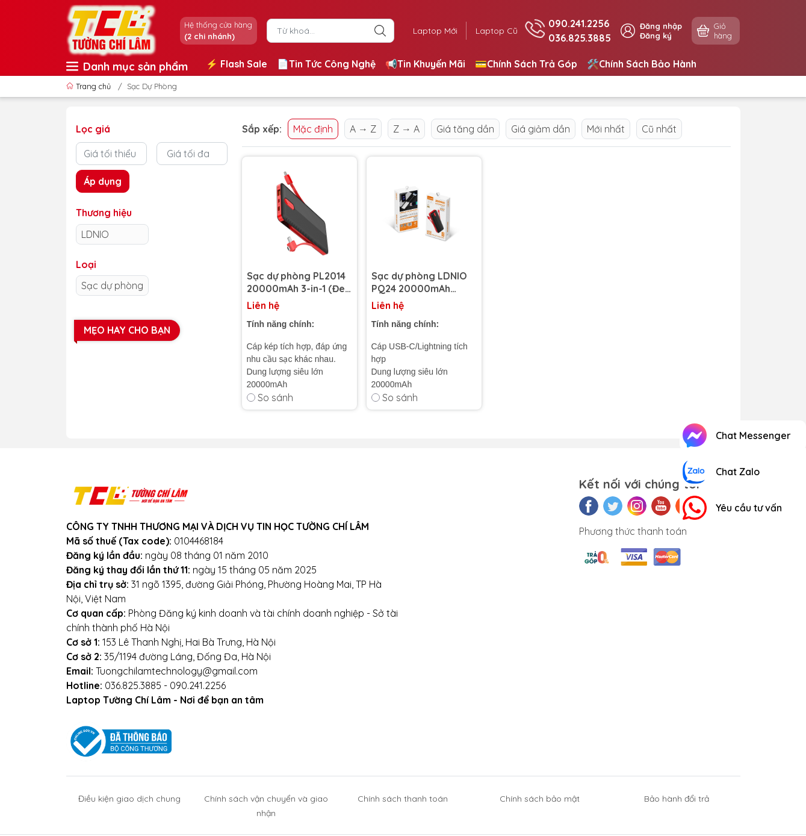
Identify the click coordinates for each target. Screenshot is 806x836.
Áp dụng (103, 181)
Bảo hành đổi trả (676, 798)
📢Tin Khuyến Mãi (425, 64)
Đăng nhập (661, 26)
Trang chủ (89, 86)
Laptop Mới (433, 30)
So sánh (270, 397)
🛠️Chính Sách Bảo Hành (641, 64)
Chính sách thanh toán (403, 798)
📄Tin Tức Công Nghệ (326, 64)
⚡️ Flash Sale (236, 64)
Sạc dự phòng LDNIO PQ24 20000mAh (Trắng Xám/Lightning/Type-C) (423, 282)
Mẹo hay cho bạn (127, 330)
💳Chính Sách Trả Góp (526, 64)
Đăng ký (656, 35)
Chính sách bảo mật (540, 798)
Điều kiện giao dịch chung (129, 798)
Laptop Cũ (495, 30)
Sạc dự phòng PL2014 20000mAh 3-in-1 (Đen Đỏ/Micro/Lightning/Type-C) (299, 282)
